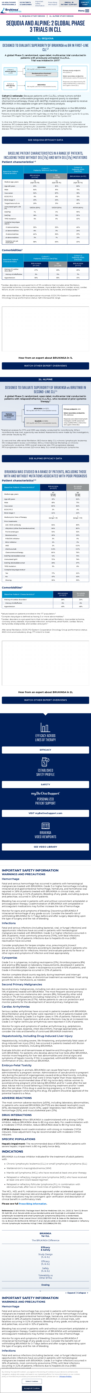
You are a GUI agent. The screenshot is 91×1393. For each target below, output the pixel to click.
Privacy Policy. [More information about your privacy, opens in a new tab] (65, 1376)
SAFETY (45, 784)
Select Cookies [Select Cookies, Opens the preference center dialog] (32, 1381)
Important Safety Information (39, 4)
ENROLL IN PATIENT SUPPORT (69, 3)
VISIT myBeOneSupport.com (45, 813)
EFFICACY (45, 750)
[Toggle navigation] (87, 10)
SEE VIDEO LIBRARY (45, 847)
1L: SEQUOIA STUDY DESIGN (32, 16)
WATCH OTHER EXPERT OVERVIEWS (45, 365)
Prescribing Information (52, 3)
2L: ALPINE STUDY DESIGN (61, 16)
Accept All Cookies (32, 1388)
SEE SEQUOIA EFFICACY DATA (45, 140)
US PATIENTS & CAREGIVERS (26, 3)
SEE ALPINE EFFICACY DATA (45, 458)
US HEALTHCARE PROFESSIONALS (9, 3)
